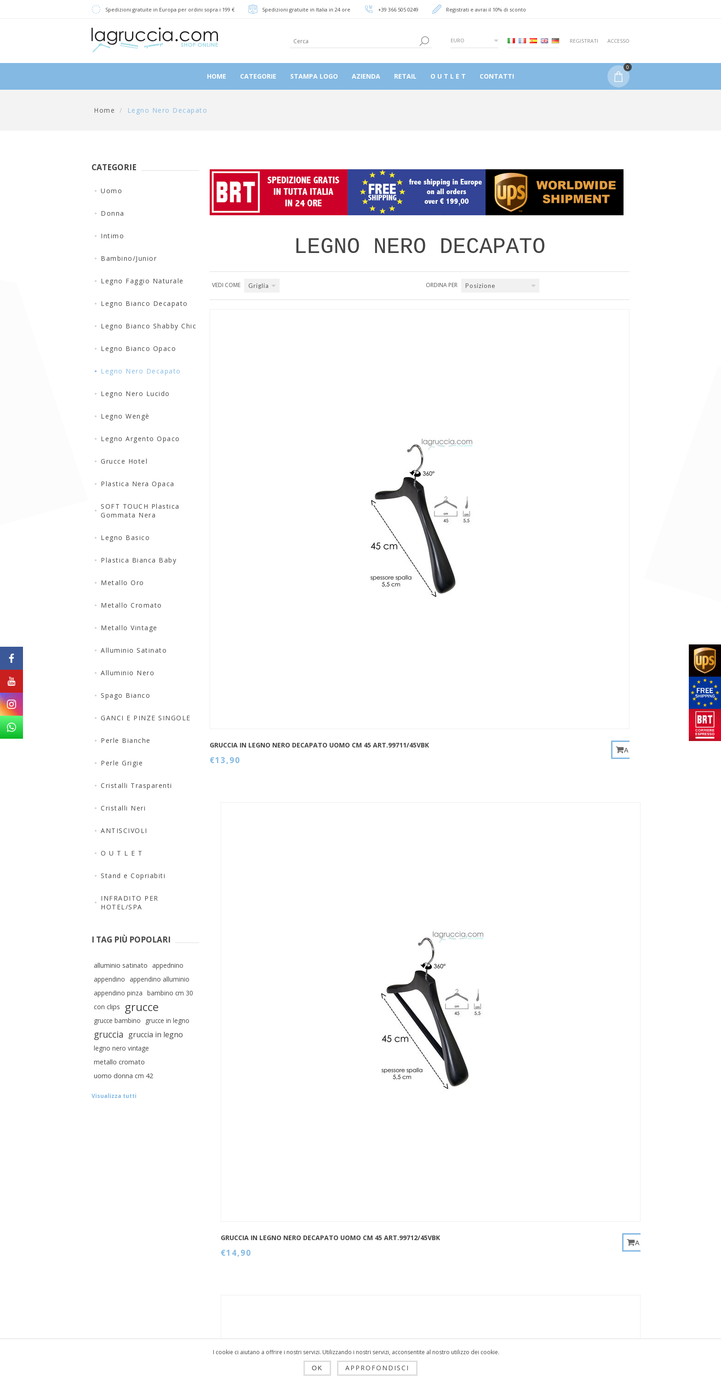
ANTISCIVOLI (124, 830)
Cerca (431, 1268)
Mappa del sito (446, 1246)
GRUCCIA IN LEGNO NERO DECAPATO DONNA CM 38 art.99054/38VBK (258, 666)
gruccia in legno (155, 1034)
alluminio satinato (121, 965)
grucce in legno (167, 1020)
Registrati (584, 40)
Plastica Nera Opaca (138, 483)
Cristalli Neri (123, 808)
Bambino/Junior (129, 258)
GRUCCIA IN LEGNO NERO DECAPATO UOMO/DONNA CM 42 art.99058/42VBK (259, 873)
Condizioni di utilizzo (271, 1299)
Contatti (434, 1224)
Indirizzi (342, 1246)
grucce (142, 1007)
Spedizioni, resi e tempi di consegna (266, 1250)
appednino (167, 965)
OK (317, 1368)
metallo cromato (119, 1061)
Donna (113, 213)
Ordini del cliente (358, 1268)
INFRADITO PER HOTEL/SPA (130, 902)
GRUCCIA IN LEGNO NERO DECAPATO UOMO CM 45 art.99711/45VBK (257, 459)
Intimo (112, 235)
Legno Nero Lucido (135, 393)
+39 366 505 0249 (398, 9)
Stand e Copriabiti (133, 875)
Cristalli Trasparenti (136, 785)
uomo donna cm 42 (123, 1075)
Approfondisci (377, 1367)
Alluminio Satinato (134, 650)
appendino (109, 979)
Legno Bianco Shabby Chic (148, 326)
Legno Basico (125, 537)
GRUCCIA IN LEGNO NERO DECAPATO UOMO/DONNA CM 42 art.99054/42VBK (403, 666)
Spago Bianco (125, 695)
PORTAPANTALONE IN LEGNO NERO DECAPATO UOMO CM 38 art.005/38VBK (543, 877)
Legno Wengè (125, 416)
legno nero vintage (121, 1048)
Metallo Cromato (131, 605)
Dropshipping (258, 1224)
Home (104, 110)
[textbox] (353, 41)
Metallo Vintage (129, 627)
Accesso (618, 40)
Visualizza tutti (114, 1096)
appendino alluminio (159, 979)
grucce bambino (117, 1020)
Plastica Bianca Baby (139, 560)
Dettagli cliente (354, 1224)
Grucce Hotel (124, 461)
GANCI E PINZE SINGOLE (146, 717)
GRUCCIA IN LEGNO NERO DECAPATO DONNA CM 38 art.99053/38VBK (545, 459)
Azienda (249, 1321)
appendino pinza (118, 992)
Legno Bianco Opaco (138, 348)
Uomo (111, 190)
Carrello (342, 1291)
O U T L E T (122, 853)
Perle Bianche (126, 740)
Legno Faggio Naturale (142, 280)
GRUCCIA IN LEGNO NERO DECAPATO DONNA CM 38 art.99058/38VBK (545, 666)
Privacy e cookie (263, 1277)
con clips (107, 1006)
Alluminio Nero (127, 672)
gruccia (109, 1034)
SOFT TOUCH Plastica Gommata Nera (140, 510)
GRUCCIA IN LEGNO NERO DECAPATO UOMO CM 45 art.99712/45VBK (400, 459)
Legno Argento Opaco (140, 438)
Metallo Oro (122, 582)
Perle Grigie (122, 763)
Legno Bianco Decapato (144, 303)
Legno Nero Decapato (141, 371)
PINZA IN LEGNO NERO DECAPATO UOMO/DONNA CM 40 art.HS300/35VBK (403, 873)
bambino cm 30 (170, 992)
